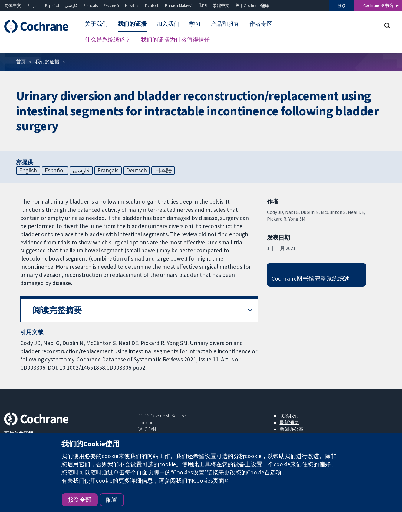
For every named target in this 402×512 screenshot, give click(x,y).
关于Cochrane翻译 (252, 5)
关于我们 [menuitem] (96, 23)
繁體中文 (221, 5)
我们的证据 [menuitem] (132, 23)
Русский (111, 5)
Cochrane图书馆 (378, 5)
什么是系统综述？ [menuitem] (108, 39)
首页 (21, 61)
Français (90, 5)
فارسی (71, 5)
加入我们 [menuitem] (168, 23)
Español (52, 5)
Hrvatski (132, 5)
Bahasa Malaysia (179, 5)
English (33, 5)
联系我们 (289, 416)
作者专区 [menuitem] (260, 23)
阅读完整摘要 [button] (57, 310)
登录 (342, 5)
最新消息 (289, 422)
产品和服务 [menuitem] (225, 23)
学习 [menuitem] (195, 23)
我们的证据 (47, 61)
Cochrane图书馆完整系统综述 (311, 278)
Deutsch (152, 5)
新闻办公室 (291, 429)
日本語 (163, 170)
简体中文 (12, 5)
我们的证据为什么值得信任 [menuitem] (175, 39)
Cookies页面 (208, 480)
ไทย (203, 5)
